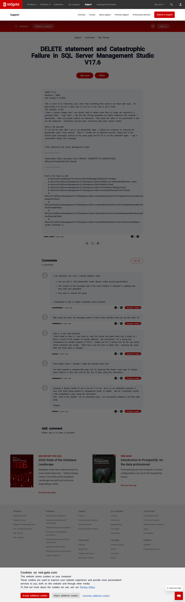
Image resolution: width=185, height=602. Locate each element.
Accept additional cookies (35, 595)
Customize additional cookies (96, 595)
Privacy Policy (87, 587)
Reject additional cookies (66, 595)
